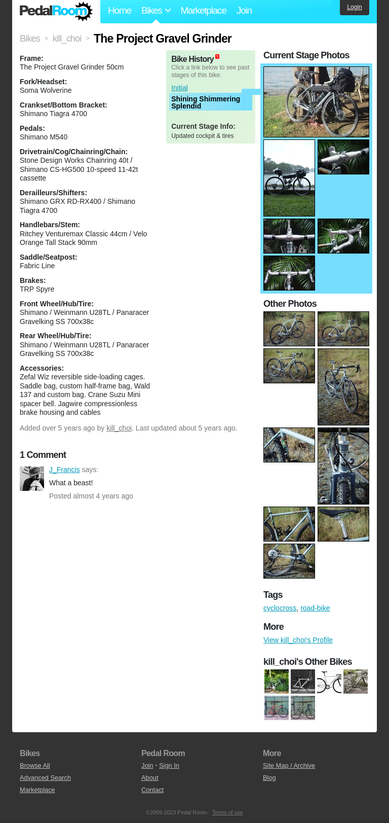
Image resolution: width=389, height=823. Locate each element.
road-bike (315, 608)
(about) (217, 56)
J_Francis (32, 479)
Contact (152, 790)
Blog (269, 777)
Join (244, 10)
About (149, 777)
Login (354, 7)
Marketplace (203, 10)
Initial (179, 88)
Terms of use (227, 812)
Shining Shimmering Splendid (205, 102)
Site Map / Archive (289, 765)
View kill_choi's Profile (298, 640)
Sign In (169, 765)
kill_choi (119, 428)
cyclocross (279, 608)
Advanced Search (45, 777)
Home (119, 10)
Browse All (35, 765)
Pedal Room (56, 12)
